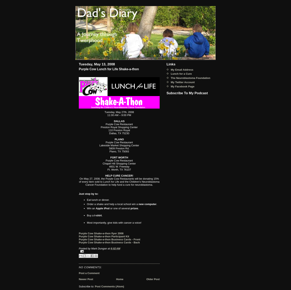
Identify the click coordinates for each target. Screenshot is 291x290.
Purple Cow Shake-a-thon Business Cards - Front (109, 239)
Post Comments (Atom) (109, 286)
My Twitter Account (183, 82)
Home (119, 279)
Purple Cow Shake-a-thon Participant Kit (104, 236)
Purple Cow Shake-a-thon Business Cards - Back (109, 242)
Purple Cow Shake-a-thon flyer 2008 (101, 233)
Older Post (153, 279)
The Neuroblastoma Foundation (190, 78)
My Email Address (182, 69)
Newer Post (86, 279)
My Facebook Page (182, 86)
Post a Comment (89, 273)
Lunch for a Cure (181, 73)
